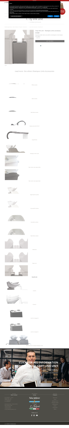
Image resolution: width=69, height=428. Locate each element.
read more (38, 37)
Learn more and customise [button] (16, 16)
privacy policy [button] (11, 12)
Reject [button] (50, 16)
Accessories (25, 26)
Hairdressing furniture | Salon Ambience (11, 26)
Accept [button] (56, 16)
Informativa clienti (13, 424)
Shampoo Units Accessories (33, 26)
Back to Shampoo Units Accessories (34, 22)
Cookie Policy (12, 427)
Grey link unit (40, 26)
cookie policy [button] (45, 7)
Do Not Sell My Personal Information (42, 10)
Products (20, 26)
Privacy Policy (8, 427)
